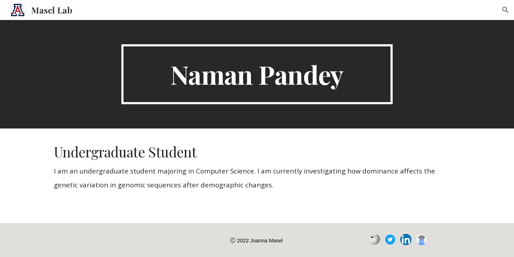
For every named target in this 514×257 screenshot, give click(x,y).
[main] (257, 74)
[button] (505, 10)
